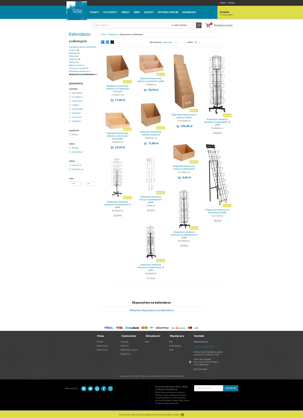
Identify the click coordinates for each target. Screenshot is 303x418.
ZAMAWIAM (230, 388)
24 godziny (77, 152)
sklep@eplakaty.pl (200, 341)
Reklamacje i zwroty (129, 349)
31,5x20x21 (77, 97)
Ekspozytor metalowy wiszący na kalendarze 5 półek (150, 200)
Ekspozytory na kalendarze (83, 74)
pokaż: (190, 42)
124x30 (75, 105)
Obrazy (125, 12)
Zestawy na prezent (78, 68)
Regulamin (125, 353)
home (103, 35)
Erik (74, 135)
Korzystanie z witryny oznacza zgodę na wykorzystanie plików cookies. (149, 414)
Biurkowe (74, 53)
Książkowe (74, 59)
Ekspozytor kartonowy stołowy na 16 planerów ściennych (117, 89)
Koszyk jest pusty (218, 25)
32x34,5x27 (77, 101)
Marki (171, 349)
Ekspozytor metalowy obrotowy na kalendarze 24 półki (217, 122)
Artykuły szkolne (168, 12)
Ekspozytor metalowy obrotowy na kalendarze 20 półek (184, 235)
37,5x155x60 (78, 109)
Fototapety (110, 12)
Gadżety (149, 12)
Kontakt (199, 335)
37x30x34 (76, 121)
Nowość (76, 165)
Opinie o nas (102, 349)
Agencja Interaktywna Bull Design (172, 376)
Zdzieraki (73, 56)
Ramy (137, 12)
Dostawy (125, 341)
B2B (170, 341)
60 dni (75, 148)
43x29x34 (76, 113)
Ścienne (74, 50)
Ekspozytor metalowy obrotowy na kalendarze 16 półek (117, 205)
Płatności (125, 345)
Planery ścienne (76, 65)
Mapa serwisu (102, 345)
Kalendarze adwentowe (79, 71)
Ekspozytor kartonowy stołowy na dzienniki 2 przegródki (117, 136)
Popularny (77, 169)
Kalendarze (79, 34)
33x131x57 (77, 117)
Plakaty (94, 12)
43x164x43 (77, 93)
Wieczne (73, 62)
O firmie (100, 341)
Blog (147, 341)
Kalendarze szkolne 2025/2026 (82, 47)
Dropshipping (175, 345)
